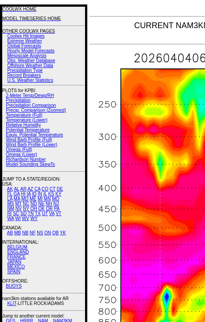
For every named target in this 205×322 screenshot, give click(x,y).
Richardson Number (26, 159)
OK (41, 208)
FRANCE (16, 256)
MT (18, 203)
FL (9, 193)
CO (45, 188)
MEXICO (16, 266)
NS (40, 232)
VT (58, 213)
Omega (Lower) (21, 154)
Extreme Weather (24, 40)
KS (51, 193)
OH (33, 208)
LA (10, 198)
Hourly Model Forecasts (31, 50)
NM (10, 208)
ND (33, 203)
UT (45, 213)
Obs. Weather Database (31, 60)
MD (25, 198)
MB (17, 232)
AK (10, 188)
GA (16, 193)
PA (57, 208)
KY (58, 193)
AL (16, 188)
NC (26, 203)
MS (10, 203)
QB (55, 232)
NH (49, 203)
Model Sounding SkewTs (30, 164)
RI (9, 213)
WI (18, 218)
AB (10, 232)
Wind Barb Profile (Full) (29, 139)
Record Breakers (24, 75)
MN (47, 198)
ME (33, 198)
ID (34, 193)
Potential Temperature (28, 129)
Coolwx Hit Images (25, 36)
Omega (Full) (19, 149)
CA (37, 188)
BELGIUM (17, 247)
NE (41, 203)
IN (40, 193)
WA (10, 218)
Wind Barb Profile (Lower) (31, 144)
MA (17, 198)
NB (25, 232)
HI (23, 193)
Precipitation (18, 100)
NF (32, 232)
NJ (56, 203)
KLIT (12, 303)
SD (24, 213)
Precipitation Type (25, 70)
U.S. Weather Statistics (30, 80)
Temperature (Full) (24, 115)
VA (52, 213)
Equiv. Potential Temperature (34, 134)
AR (23, 188)
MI (40, 198)
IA (29, 193)
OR (49, 208)
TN (31, 213)
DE (60, 188)
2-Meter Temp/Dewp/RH (30, 95)
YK (63, 232)
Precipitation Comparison (31, 105)
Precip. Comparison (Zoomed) (36, 110)
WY (34, 218)
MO (55, 198)
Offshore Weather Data (30, 65)
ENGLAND (18, 252)
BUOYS (13, 286)
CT (53, 188)
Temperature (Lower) (26, 120)
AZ (30, 188)
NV (18, 208)
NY (26, 208)
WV (25, 218)
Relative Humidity (23, 125)
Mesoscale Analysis (26, 55)
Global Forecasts (24, 45)
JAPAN (14, 261)
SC (16, 213)
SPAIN (13, 271)
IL (45, 193)
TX (38, 213)
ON (47, 232)
